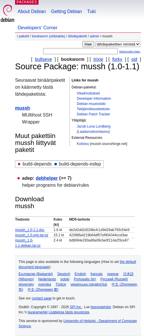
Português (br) (85, 279)
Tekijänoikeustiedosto (93, 109)
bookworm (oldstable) (48, 36)
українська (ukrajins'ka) (88, 284)
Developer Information (94, 99)
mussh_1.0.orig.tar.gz (31, 235)
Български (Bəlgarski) (36, 274)
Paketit (24, 36)
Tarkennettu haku (129, 51)
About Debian (32, 11)
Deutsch (63, 274)
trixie (98, 59)
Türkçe (60, 284)
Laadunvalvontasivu (93, 132)
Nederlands (47, 279)
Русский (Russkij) (114, 279)
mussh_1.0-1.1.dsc (29, 230)
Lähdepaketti (77, 36)
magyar (113, 274)
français (96, 274)
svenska (44, 284)
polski (65, 279)
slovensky (26, 284)
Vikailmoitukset (88, 93)
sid (134, 59)
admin (94, 36)
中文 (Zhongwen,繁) (43, 290)
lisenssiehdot (101, 307)
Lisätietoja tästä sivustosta (69, 312)
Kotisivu (83, 144)
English (80, 274)
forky (117, 59)
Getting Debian (66, 11)
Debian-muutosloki (91, 104)
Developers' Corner (37, 27)
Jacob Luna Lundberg (93, 126)
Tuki (91, 11)
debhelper (47, 178)
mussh (22, 108)
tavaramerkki (38, 312)
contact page (42, 298)
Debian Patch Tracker (93, 114)
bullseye (43, 59)
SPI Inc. (76, 307)
